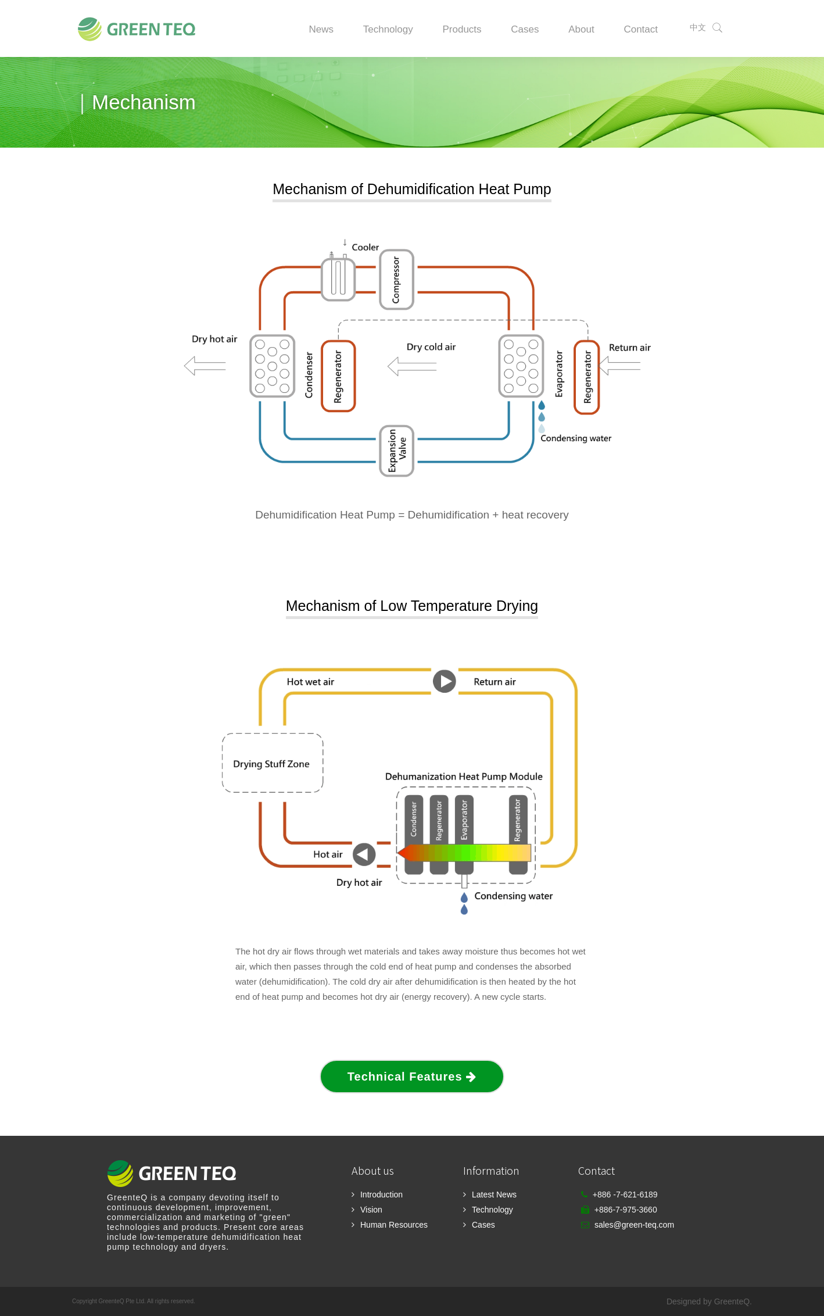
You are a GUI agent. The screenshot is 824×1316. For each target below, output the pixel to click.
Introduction (381, 1194)
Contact (641, 29)
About (581, 29)
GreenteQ (732, 1301)
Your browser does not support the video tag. (412, 355)
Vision (371, 1209)
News (321, 29)
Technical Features (412, 1076)
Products (461, 29)
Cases (525, 29)
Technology (388, 29)
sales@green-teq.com (634, 1224)
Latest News (494, 1194)
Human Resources (394, 1224)
